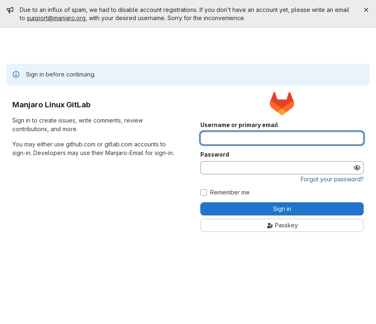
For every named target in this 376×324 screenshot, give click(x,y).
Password (214, 154)
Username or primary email (239, 125)
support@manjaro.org (56, 17)
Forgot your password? (332, 179)
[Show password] (357, 167)
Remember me (230, 192)
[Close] (366, 10)
